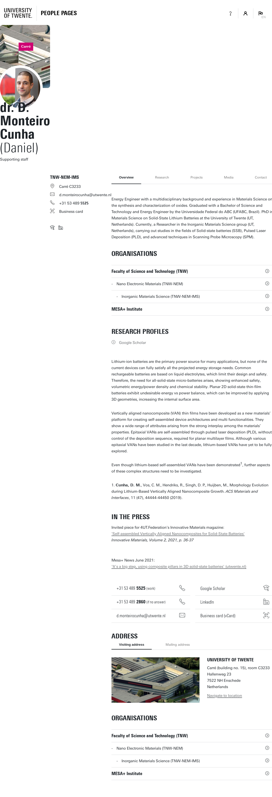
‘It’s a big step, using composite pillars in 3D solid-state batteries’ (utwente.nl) (178, 566)
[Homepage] (59, 13)
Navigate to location (224, 695)
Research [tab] (162, 177)
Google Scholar (132, 342)
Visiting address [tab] (131, 644)
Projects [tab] (196, 177)
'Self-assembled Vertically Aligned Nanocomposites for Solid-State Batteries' (178, 534)
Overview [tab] (126, 177)
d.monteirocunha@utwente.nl (85, 195)
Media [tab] (229, 177)
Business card (71, 211)
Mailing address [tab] (178, 644)
